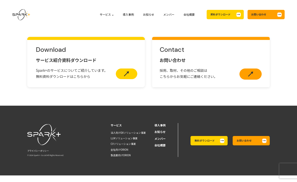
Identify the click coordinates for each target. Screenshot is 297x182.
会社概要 (189, 14)
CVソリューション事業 (123, 144)
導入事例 (128, 14)
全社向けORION (119, 149)
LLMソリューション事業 (124, 138)
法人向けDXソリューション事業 (128, 132)
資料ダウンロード (220, 14)
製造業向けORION (121, 155)
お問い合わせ (258, 14)
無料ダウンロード (205, 140)
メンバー (168, 14)
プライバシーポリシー (38, 150)
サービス (105, 14)
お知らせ (148, 14)
